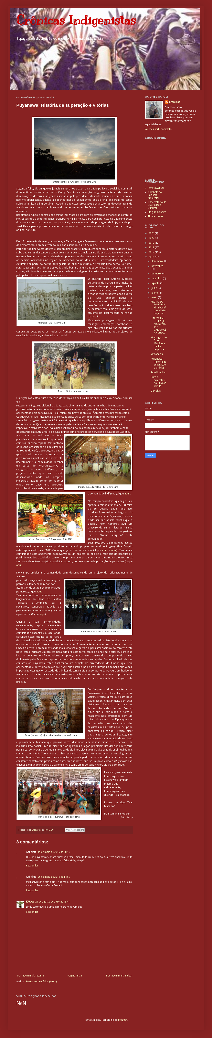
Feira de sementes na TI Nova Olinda (158, 381)
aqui (126, 493)
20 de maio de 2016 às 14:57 (54, 876)
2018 (152, 247)
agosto (155, 283)
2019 (152, 242)
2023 (152, 233)
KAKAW (30, 901)
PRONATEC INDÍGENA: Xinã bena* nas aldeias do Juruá (159, 307)
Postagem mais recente (30, 975)
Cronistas (174, 102)
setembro (157, 278)
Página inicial (74, 975)
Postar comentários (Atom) (41, 981)
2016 (152, 257)
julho (154, 288)
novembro (157, 266)
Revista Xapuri (156, 187)
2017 (152, 252)
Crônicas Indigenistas (76, 20)
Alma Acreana (155, 216)
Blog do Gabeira (157, 212)
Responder (32, 865)
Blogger (122, 1019)
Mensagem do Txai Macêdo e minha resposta (159, 343)
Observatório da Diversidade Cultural (157, 205)
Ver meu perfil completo (158, 129)
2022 (152, 238)
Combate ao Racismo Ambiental (155, 195)
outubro (156, 273)
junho (155, 292)
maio (154, 297)
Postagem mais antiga (118, 975)
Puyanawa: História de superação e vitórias (158, 363)
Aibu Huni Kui (158, 372)
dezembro (157, 261)
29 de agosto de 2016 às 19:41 (52, 901)
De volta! (156, 390)
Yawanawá (157, 354)
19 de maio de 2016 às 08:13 (54, 852)
